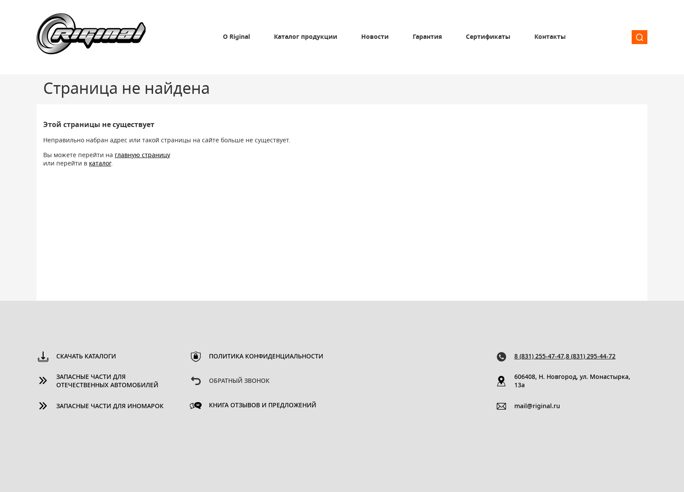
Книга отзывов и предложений (262, 406)
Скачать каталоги (86, 357)
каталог (100, 164)
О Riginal (236, 37)
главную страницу (142, 155)
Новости (375, 37)
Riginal (91, 37)
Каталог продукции (305, 37)
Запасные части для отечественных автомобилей (107, 381)
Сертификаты (488, 37)
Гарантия (427, 37)
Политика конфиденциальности (266, 357)
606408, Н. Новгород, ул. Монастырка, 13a (572, 381)
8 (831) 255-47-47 (539, 357)
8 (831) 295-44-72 (591, 357)
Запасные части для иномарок (110, 406)
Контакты (550, 37)
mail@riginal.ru (537, 406)
